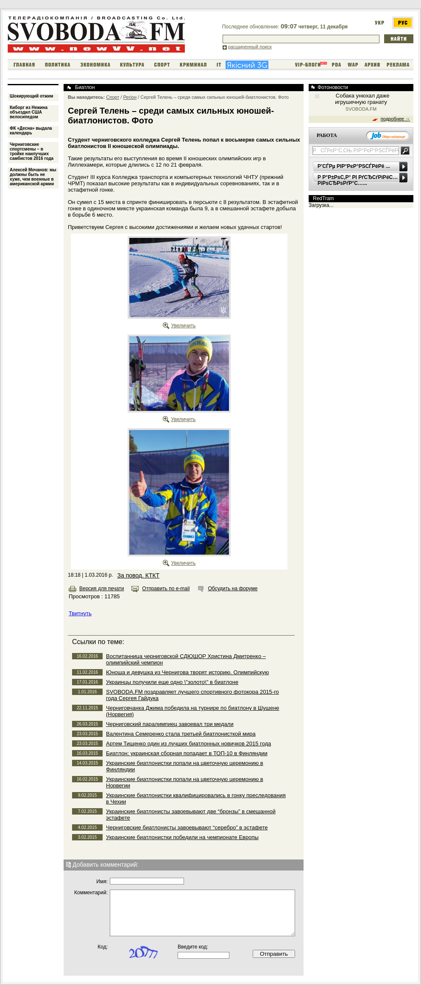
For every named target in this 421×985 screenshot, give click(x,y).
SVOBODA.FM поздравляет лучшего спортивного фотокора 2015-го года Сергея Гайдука (192, 695)
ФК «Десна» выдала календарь (31, 130)
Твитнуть (80, 613)
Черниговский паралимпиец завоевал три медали (170, 724)
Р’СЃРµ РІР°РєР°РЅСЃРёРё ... (354, 166)
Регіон (130, 97)
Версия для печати (101, 589)
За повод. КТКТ (138, 575)
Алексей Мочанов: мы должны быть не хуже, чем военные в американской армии (33, 176)
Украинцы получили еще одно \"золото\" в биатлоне (172, 682)
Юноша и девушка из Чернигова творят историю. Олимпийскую (187, 672)
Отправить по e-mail (166, 589)
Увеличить (183, 326)
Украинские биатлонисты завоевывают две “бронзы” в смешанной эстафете (191, 814)
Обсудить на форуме (232, 589)
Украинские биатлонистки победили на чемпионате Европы (182, 837)
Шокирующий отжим (31, 96)
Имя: (102, 882)
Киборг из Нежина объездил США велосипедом (28, 112)
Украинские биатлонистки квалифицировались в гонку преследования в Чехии (196, 798)
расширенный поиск (250, 46)
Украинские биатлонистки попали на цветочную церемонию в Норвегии (184, 782)
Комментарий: (91, 893)
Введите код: (193, 947)
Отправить (274, 954)
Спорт (112, 97)
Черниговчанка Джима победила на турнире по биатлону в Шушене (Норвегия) (192, 711)
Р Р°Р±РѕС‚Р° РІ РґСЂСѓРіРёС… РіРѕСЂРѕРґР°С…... (358, 180)
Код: (103, 947)
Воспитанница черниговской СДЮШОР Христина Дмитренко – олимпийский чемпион (186, 659)
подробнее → (395, 118)
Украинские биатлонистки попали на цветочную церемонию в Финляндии (184, 766)
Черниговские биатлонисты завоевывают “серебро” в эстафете (187, 827)
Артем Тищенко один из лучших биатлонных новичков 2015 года (188, 743)
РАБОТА (327, 135)
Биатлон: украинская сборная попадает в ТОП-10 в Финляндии (187, 753)
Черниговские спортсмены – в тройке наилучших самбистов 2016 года (31, 151)
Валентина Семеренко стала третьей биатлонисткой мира (181, 734)
